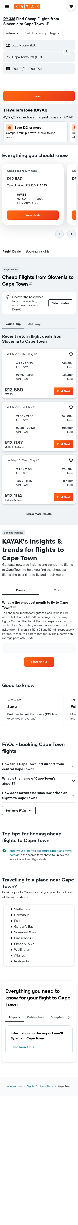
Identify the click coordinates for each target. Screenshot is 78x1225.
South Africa (46, 1086)
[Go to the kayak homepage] (27, 6)
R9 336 (9, 18)
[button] (7, 6)
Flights (30, 1086)
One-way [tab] (34, 324)
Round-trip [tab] (13, 324)
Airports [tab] (14, 1017)
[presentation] (47, 23)
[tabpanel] (39, 427)
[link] (39, 662)
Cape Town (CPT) (22, 1047)
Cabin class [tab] (35, 1017)
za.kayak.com (14, 1086)
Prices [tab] (20, 590)
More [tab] (57, 590)
